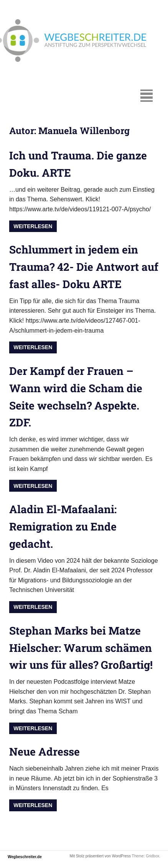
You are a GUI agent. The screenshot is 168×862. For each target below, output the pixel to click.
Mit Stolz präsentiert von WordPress (100, 856)
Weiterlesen (32, 226)
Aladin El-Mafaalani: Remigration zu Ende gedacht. (63, 526)
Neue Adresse (44, 751)
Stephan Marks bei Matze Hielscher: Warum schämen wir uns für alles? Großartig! (81, 647)
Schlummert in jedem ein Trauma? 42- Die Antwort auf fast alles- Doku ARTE (83, 266)
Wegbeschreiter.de (25, 857)
